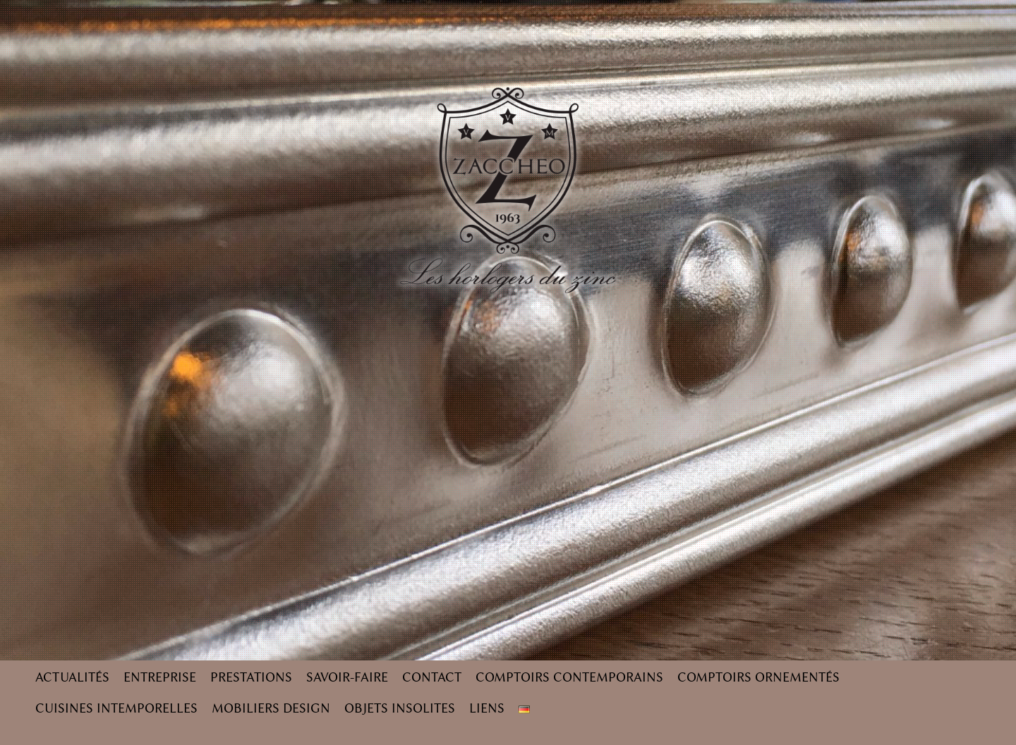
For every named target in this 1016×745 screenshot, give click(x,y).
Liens (486, 708)
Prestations (251, 677)
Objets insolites (399, 708)
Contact (431, 677)
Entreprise (159, 677)
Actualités (72, 677)
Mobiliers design (271, 708)
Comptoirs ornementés (758, 677)
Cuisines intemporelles (116, 708)
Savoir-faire (347, 677)
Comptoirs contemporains (569, 677)
